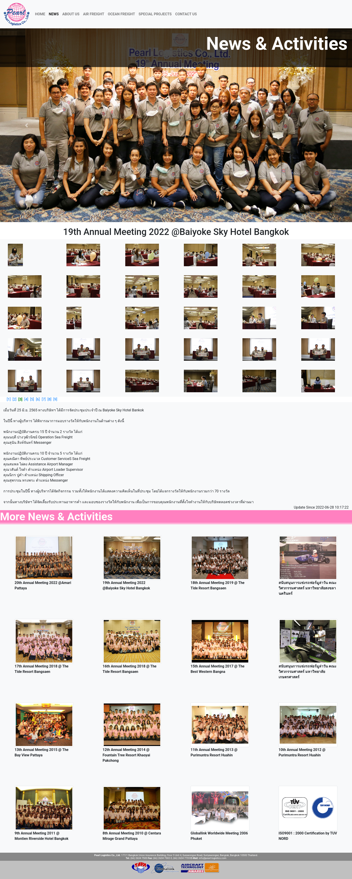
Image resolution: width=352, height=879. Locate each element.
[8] (49, 399)
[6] (38, 399)
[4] (26, 399)
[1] (9, 399)
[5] (32, 399)
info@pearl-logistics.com (212, 858)
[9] (55, 399)
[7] (44, 399)
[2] (14, 399)
